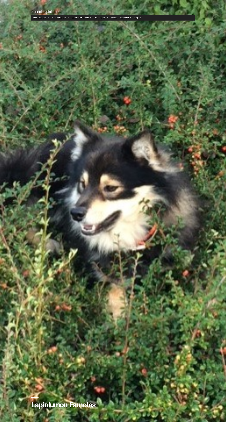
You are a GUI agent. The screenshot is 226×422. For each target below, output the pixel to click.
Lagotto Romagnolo (82, 17)
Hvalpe (114, 17)
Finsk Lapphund (41, 17)
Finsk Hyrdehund (60, 17)
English (137, 17)
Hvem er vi (125, 17)
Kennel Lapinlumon (46, 12)
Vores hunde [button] (101, 17)
